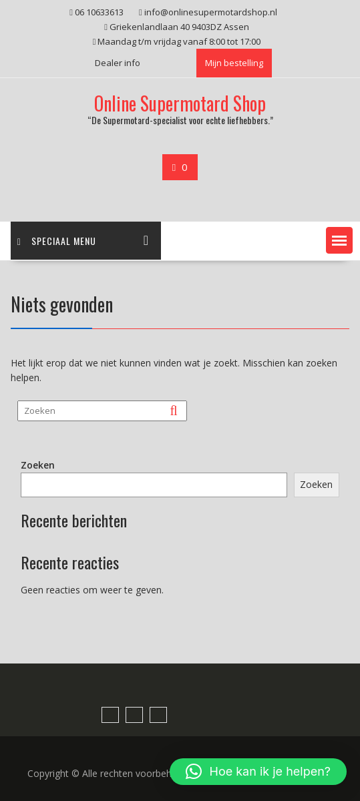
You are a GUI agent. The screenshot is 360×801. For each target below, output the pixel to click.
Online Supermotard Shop (180, 103)
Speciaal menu (56, 241)
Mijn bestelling (234, 63)
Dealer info (117, 63)
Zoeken (38, 465)
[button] (339, 240)
